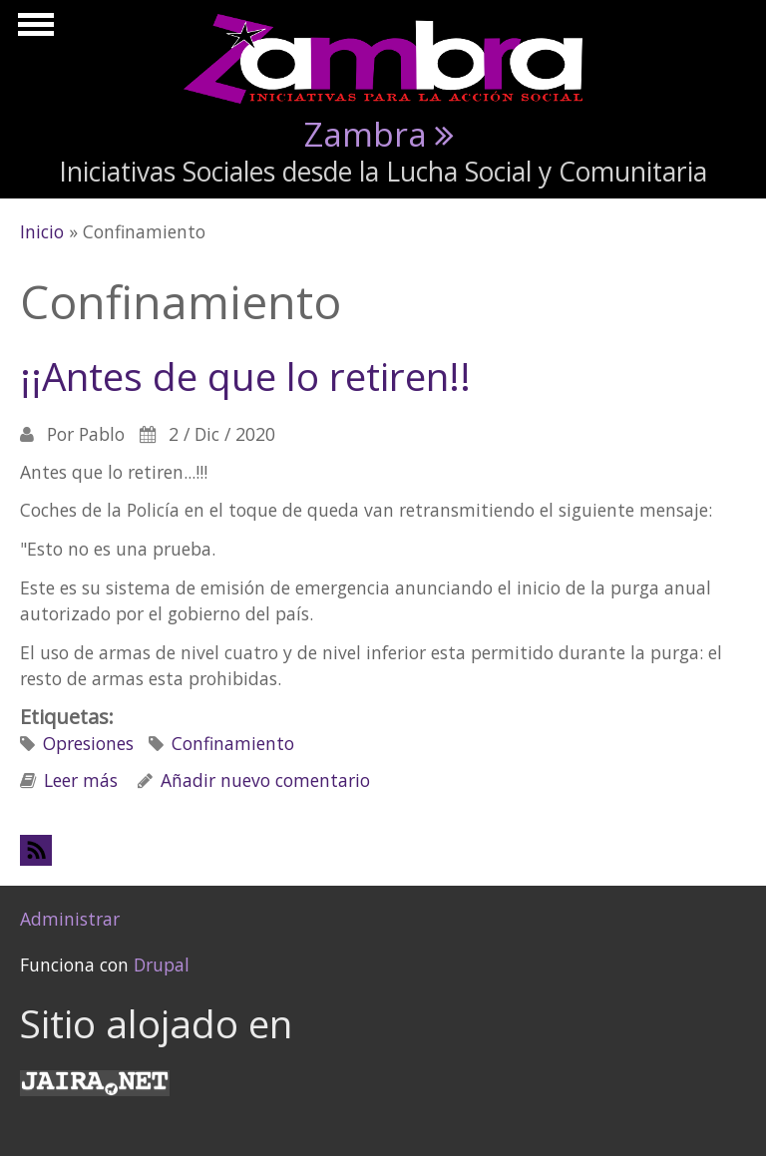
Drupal (162, 964)
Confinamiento (233, 743)
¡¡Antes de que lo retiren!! (245, 376)
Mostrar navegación (33, 30)
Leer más (81, 780)
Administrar (70, 919)
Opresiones (88, 743)
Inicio (42, 231)
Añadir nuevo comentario (265, 780)
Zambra (365, 134)
